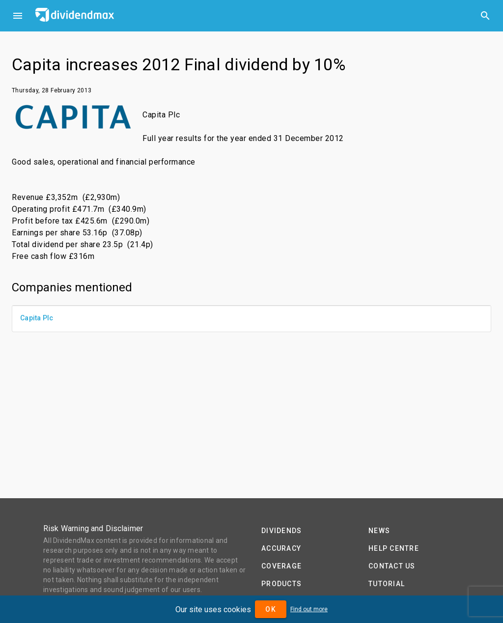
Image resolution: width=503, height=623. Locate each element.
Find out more (309, 609)
